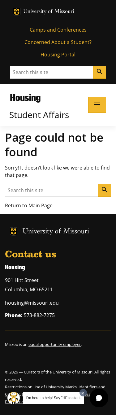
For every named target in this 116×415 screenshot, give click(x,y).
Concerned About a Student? (58, 42)
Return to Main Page (29, 205)
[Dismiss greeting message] (83, 392)
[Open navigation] (97, 105)
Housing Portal (58, 54)
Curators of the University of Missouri (58, 372)
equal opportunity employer (54, 344)
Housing (25, 97)
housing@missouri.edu (32, 302)
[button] (99, 398)
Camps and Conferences (58, 29)
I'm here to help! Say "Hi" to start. (53, 398)
